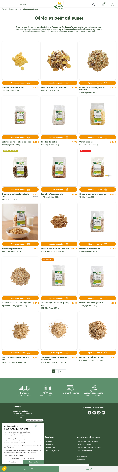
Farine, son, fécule (52, 451)
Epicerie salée (50, 445)
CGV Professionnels (84, 451)
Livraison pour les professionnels (89, 448)
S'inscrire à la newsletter (93, 408)
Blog (78, 454)
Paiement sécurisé (84, 445)
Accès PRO (81, 460)
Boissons (48, 442)
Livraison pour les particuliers (88, 442)
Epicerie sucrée (51, 448)
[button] (93, 4)
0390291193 (17, 417)
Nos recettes (82, 457)
